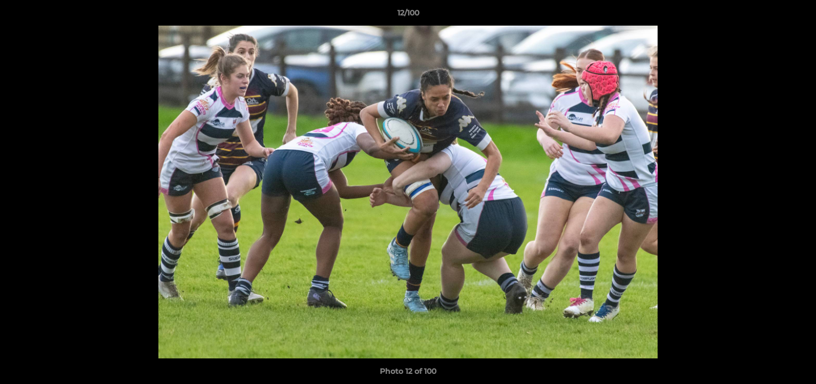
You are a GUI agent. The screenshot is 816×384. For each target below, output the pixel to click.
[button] (796, 15)
